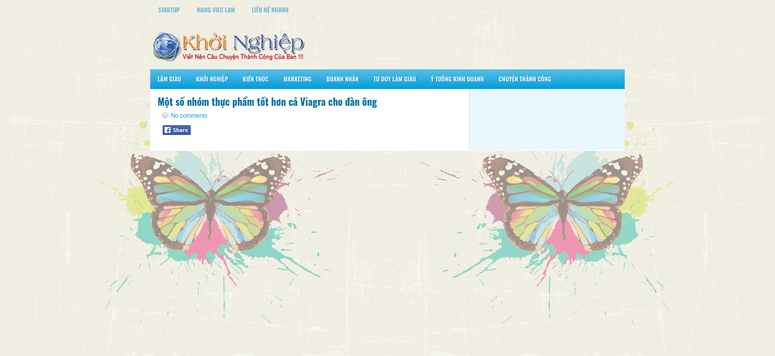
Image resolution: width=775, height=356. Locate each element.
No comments (189, 115)
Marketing (297, 79)
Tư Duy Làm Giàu (395, 79)
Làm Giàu (169, 79)
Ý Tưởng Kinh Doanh (457, 79)
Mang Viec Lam (216, 9)
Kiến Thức (255, 79)
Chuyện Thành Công (525, 79)
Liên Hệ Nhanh (270, 9)
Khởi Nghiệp (212, 79)
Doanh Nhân (343, 79)
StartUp (169, 9)
